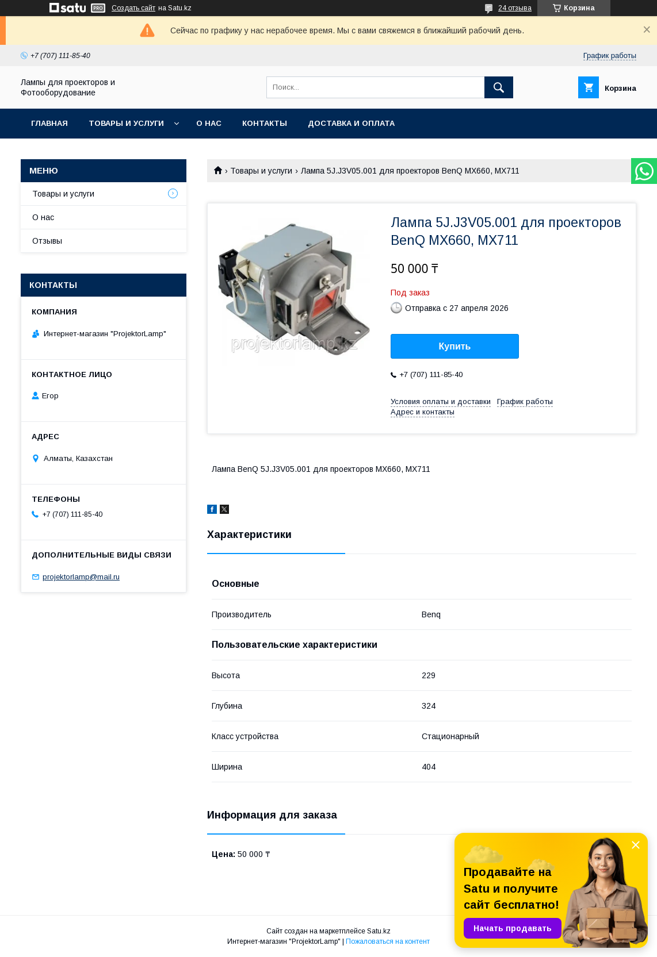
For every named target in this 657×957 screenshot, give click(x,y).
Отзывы (47, 240)
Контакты (264, 123)
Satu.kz (379, 931)
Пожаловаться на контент (388, 941)
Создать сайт (133, 8)
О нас (208, 123)
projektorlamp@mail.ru (81, 576)
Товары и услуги (126, 123)
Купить (455, 346)
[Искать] (498, 87)
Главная (49, 123)
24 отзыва (515, 8)
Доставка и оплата (351, 123)
